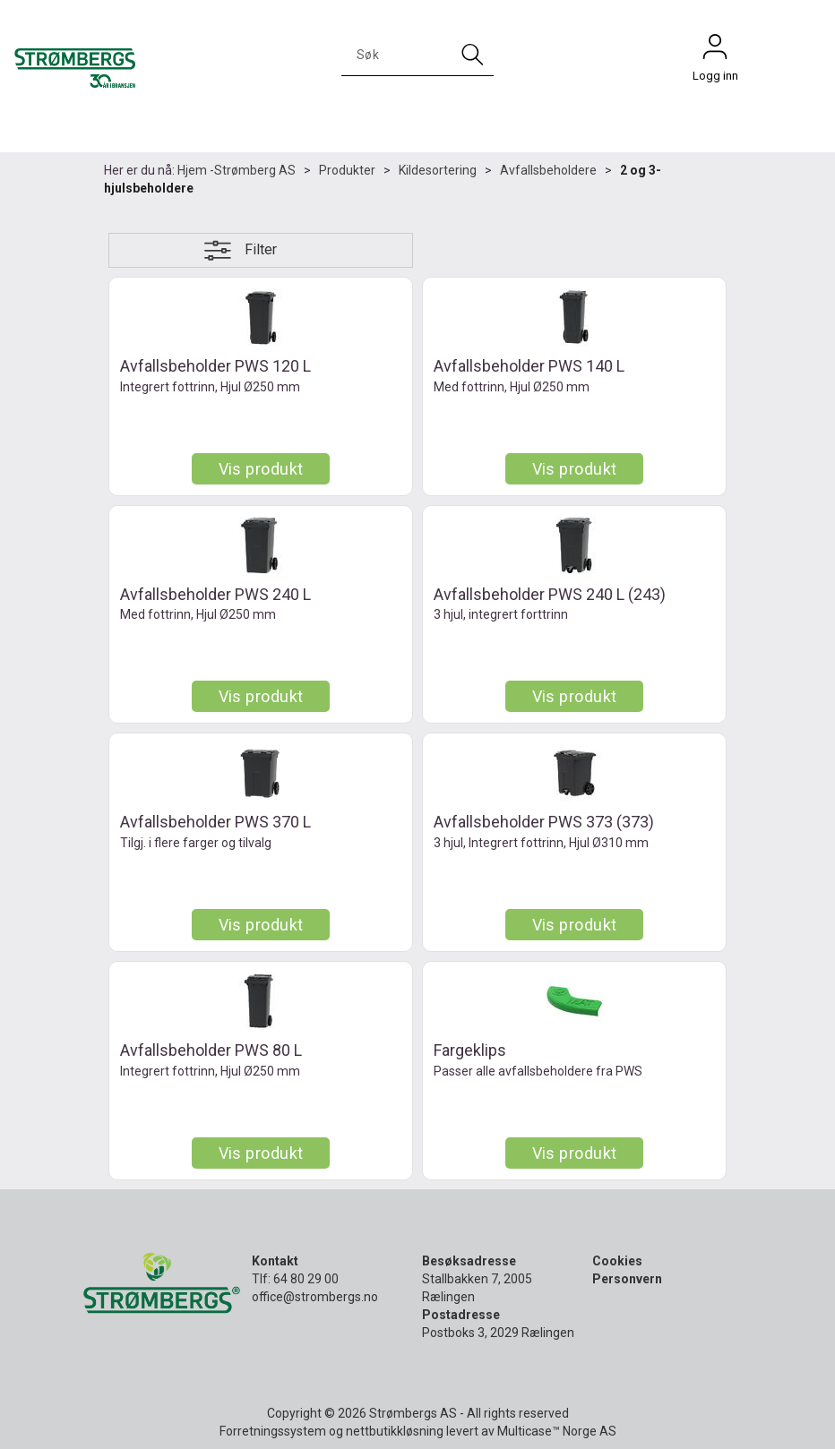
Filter (261, 249)
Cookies (617, 1261)
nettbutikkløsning (394, 1431)
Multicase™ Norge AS (556, 1431)
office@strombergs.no (315, 1297)
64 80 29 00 (306, 1279)
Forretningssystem (273, 1431)
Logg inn (715, 51)
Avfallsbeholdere (548, 170)
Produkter (347, 170)
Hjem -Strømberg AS (236, 170)
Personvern (627, 1279)
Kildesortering (438, 170)
